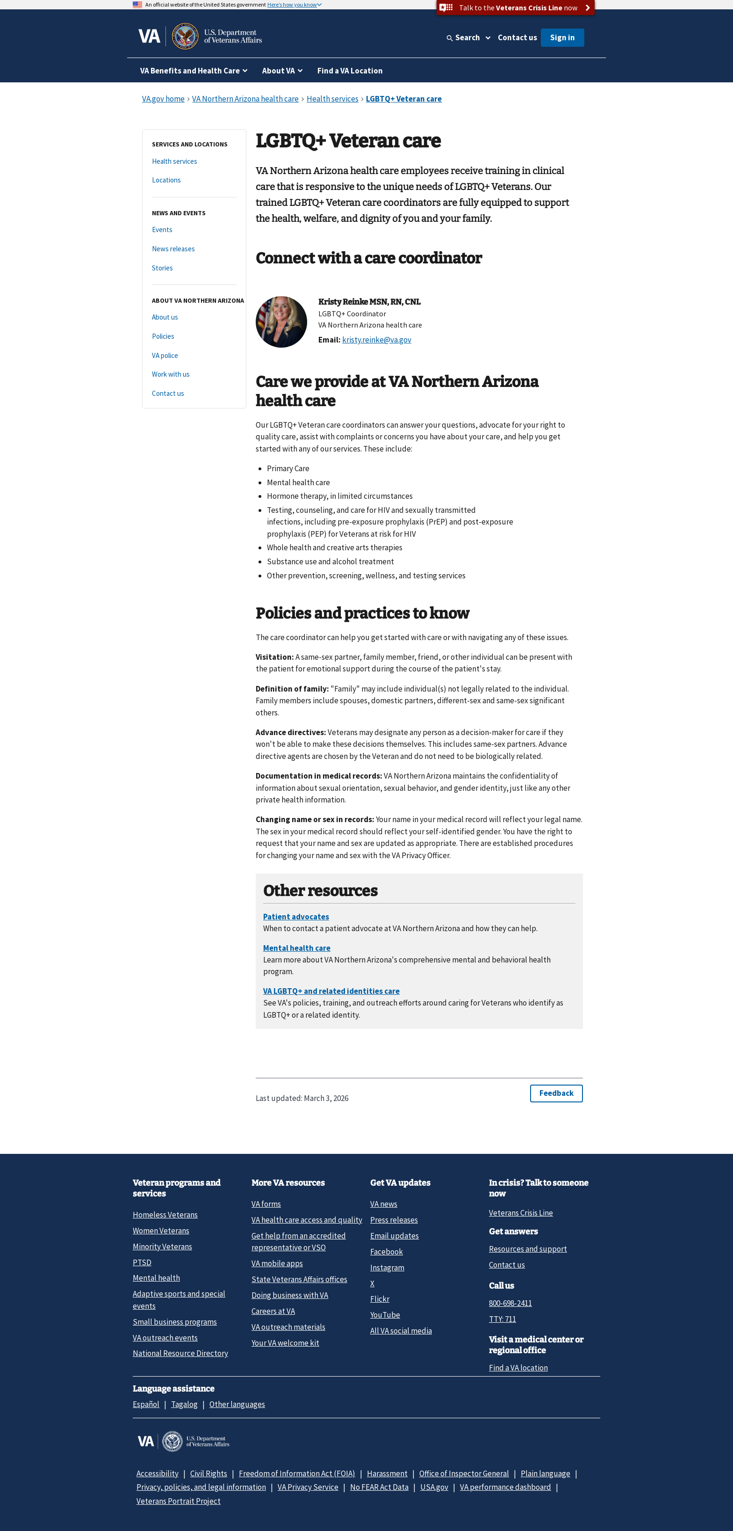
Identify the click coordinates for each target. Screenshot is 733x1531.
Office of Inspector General (464, 1473)
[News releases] (194, 249)
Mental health (156, 1278)
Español (146, 1404)
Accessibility (158, 1473)
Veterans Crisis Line (521, 1213)
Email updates (394, 1236)
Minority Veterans (162, 1246)
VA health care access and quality (307, 1220)
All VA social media (401, 1331)
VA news (383, 1204)
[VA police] (194, 355)
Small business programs (175, 1322)
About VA (278, 71)
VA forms (266, 1204)
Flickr (379, 1299)
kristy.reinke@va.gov (376, 340)
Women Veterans (161, 1230)
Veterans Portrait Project (179, 1501)
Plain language (545, 1473)
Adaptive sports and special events (179, 1300)
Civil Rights (208, 1473)
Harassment (387, 1473)
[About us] (194, 317)
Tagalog (184, 1404)
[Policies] (194, 336)
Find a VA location (518, 1368)
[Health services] (194, 161)
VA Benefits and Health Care (190, 71)
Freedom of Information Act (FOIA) (297, 1473)
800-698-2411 (510, 1303)
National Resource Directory (180, 1353)
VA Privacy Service (308, 1487)
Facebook (386, 1252)
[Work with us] (194, 374)
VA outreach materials (288, 1327)
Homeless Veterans (165, 1215)
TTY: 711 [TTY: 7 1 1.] (502, 1319)
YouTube (385, 1315)
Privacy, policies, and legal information (201, 1487)
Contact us (517, 37)
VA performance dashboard (505, 1487)
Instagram (387, 1267)
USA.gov (434, 1487)
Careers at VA (273, 1311)
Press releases (394, 1220)
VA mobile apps (277, 1263)
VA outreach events (165, 1338)
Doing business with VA (290, 1295)
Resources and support (528, 1249)
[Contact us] (194, 393)
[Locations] (194, 180)
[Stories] (194, 268)
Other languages (237, 1404)
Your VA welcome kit (285, 1343)
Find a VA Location (350, 71)
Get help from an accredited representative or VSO (299, 1242)
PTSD (142, 1262)
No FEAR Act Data (379, 1487)
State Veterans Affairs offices (299, 1279)
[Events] (194, 230)
